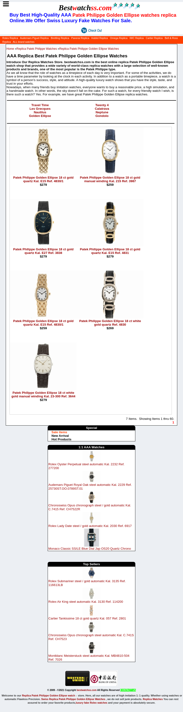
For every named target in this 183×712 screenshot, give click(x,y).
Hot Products (61, 439)
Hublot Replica (99, 38)
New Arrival (60, 436)
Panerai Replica (80, 38)
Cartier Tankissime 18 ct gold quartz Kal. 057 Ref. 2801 (87, 618)
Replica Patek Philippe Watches (36, 48)
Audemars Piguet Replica (34, 38)
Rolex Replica (10, 38)
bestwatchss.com (87, 690)
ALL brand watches (24, 41)
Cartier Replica (154, 38)
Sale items (59, 432)
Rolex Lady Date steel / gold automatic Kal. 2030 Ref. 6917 (90, 526)
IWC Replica (137, 38)
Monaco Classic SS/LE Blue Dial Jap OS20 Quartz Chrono (89, 548)
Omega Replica (118, 38)
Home (10, 48)
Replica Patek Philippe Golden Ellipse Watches (89, 48)
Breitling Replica (60, 38)
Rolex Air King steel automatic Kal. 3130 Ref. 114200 (85, 601)
